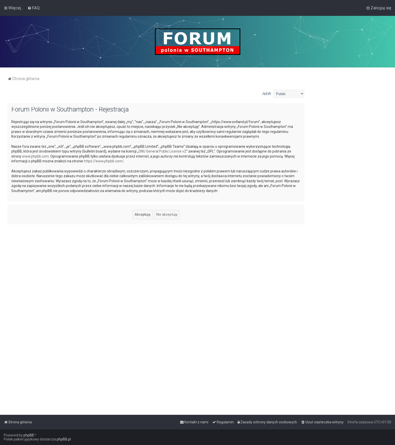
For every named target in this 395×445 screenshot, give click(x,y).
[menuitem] (33, 7)
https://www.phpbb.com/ (104, 161)
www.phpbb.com (35, 156)
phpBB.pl (64, 439)
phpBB (28, 435)
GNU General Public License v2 (162, 151)
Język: (267, 93)
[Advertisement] (349, 165)
